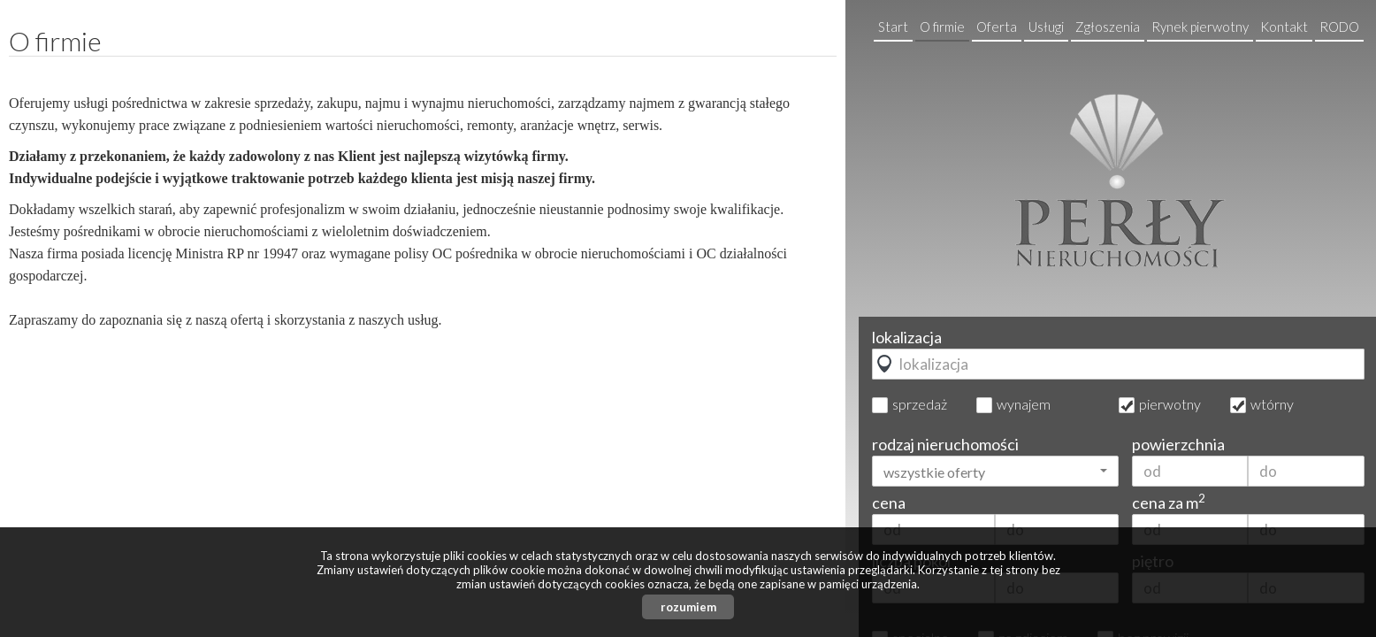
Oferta (996, 27)
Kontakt (1284, 27)
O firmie (942, 27)
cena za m (1168, 502)
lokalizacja (907, 337)
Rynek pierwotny (1200, 27)
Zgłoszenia (1107, 27)
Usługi (1046, 27)
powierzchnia (1178, 444)
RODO (1339, 27)
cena (889, 502)
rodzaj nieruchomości (945, 444)
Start (893, 27)
